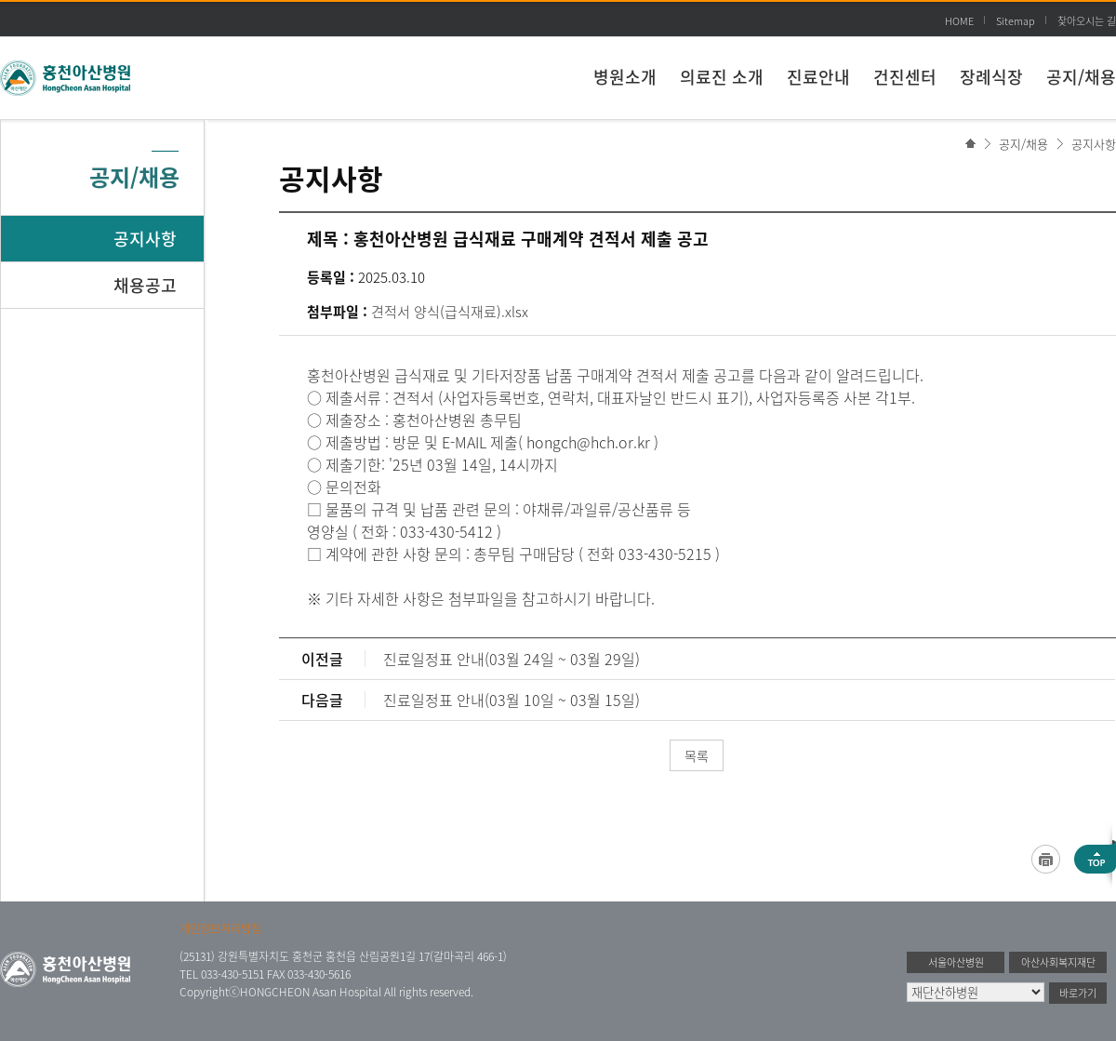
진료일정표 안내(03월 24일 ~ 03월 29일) (511, 658)
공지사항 (1093, 144)
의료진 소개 (722, 76)
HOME (959, 21)
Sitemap (1015, 21)
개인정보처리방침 (220, 928)
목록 (696, 755)
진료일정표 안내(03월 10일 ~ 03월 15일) (511, 699)
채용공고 (145, 285)
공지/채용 (1081, 76)
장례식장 (991, 76)
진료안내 (818, 76)
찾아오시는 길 (1086, 21)
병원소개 (625, 76)
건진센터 (905, 76)
